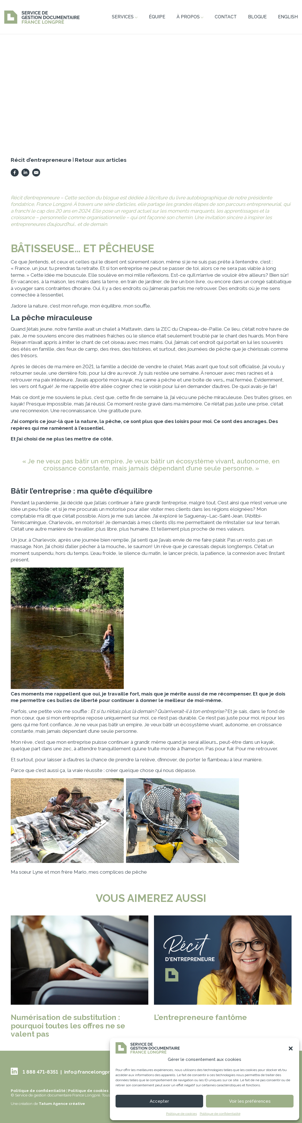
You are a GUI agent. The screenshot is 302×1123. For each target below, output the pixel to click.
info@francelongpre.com (94, 1072)
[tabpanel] (151, 84)
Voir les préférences (250, 1101)
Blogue (257, 17)
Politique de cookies (181, 1114)
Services (125, 17)
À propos (190, 17)
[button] (291, 1048)
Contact (226, 17)
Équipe (157, 17)
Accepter (159, 1101)
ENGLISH (288, 17)
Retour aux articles (101, 160)
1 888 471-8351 (40, 1072)
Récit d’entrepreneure (41, 160)
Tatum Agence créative (62, 1103)
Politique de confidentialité (220, 1114)
